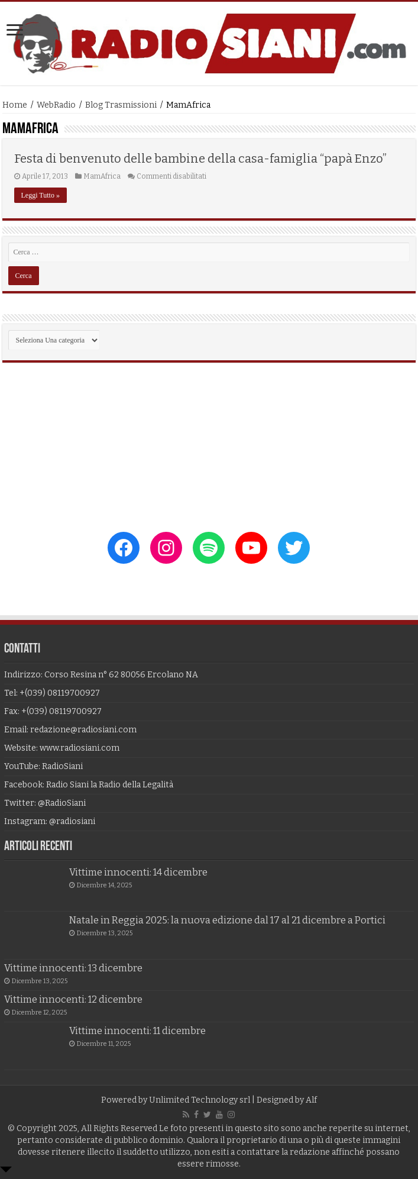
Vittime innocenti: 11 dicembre (137, 1030)
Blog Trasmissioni (121, 105)
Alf (311, 1100)
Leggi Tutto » (40, 195)
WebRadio (56, 105)
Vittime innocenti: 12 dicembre (73, 999)
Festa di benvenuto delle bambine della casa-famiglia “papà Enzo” (200, 158)
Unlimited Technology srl (199, 1100)
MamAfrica (102, 176)
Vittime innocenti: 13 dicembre (73, 968)
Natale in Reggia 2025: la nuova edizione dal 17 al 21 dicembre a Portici (227, 920)
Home (14, 105)
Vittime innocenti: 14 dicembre (138, 872)
